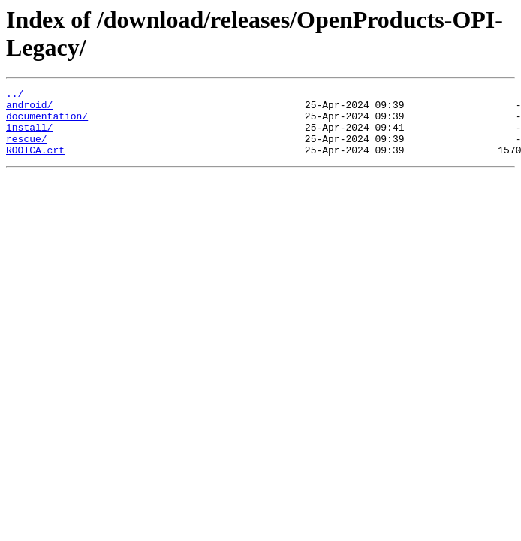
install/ (29, 136)
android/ (29, 109)
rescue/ (26, 149)
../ (14, 95)
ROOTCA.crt (35, 163)
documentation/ (47, 122)
